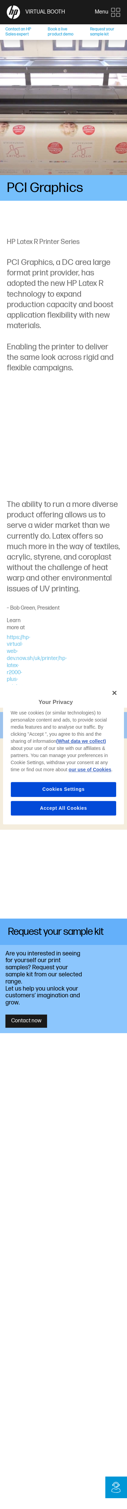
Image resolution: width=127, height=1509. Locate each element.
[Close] (114, 692)
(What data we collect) (81, 741)
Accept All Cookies (63, 808)
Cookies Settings (63, 789)
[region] (63, 755)
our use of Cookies (90, 769)
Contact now (26, 1021)
